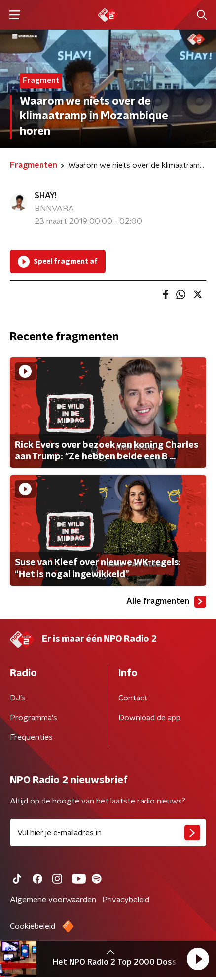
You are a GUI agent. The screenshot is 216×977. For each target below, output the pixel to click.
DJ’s (17, 698)
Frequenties (31, 737)
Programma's (33, 718)
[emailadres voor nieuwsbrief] (108, 832)
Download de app (149, 718)
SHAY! (46, 196)
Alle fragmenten (166, 602)
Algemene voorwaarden (53, 900)
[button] (198, 959)
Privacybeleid (125, 900)
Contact (132, 698)
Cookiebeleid (32, 926)
